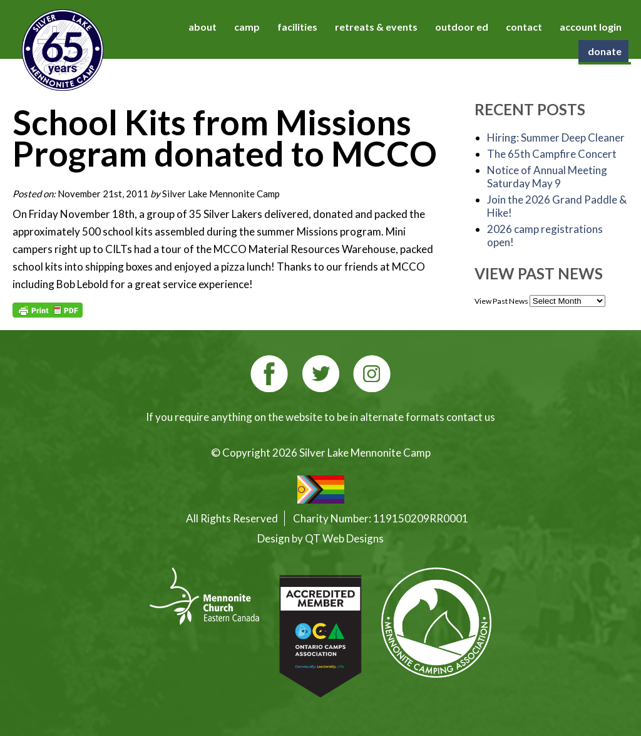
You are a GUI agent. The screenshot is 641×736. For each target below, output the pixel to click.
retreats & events (376, 27)
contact (524, 27)
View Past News (501, 301)
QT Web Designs (344, 538)
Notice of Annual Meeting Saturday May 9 (547, 176)
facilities (297, 27)
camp (247, 27)
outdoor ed (461, 27)
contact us (470, 416)
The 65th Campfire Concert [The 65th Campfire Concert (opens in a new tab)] (552, 153)
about (202, 27)
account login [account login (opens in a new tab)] (591, 27)
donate (605, 51)
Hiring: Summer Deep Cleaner (556, 137)
